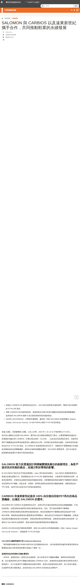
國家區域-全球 (10, 37)
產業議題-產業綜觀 (11, 34)
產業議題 (7, 18)
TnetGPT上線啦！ (32, 2)
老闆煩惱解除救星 (13, 2)
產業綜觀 (15, 18)
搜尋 (76, 6)
